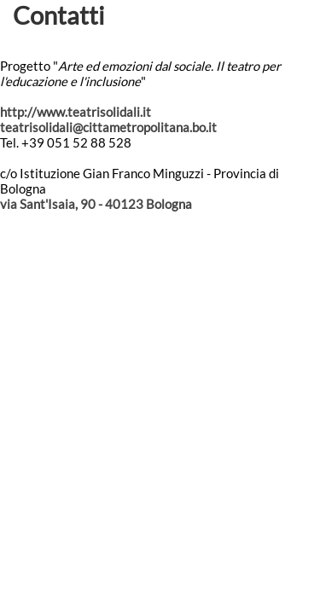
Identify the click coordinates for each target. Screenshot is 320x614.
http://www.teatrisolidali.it (75, 111)
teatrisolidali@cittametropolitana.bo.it (108, 127)
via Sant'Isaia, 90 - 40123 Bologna (96, 203)
